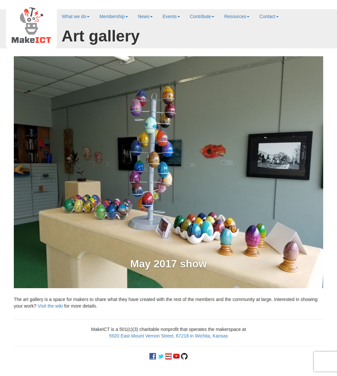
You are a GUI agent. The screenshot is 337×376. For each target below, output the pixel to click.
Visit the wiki (50, 306)
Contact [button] (268, 16)
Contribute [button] (202, 16)
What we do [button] (76, 16)
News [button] (145, 16)
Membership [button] (113, 16)
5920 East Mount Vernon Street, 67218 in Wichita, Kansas (168, 335)
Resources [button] (236, 16)
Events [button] (171, 16)
